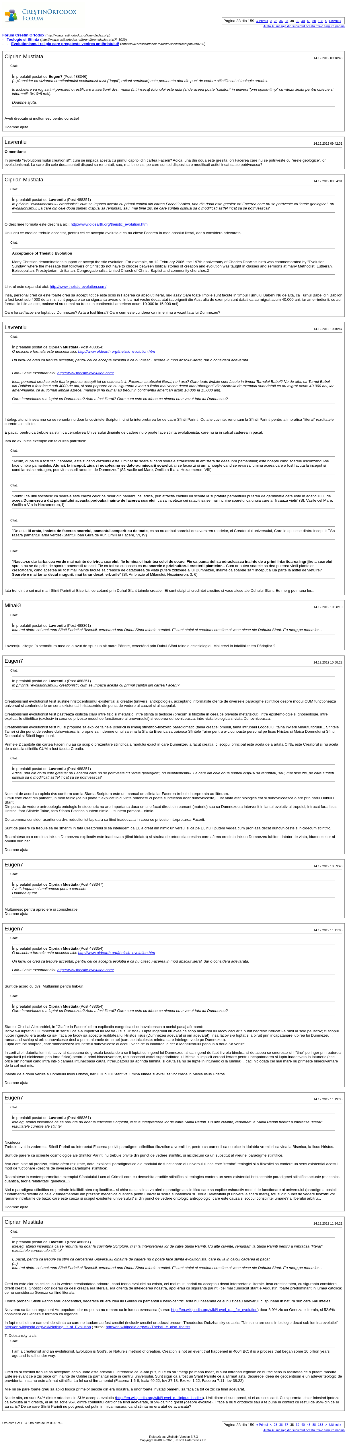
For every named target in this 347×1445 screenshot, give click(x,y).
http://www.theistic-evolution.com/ (78, 286)
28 (275, 21)
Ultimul (335, 21)
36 (281, 21)
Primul (262, 21)
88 (314, 21)
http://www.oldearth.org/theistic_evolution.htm (109, 224)
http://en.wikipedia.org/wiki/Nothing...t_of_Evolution (48, 1327)
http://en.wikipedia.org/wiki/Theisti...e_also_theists (148, 1327)
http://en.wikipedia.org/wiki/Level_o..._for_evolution (214, 1310)
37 (286, 21)
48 (308, 21)
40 (303, 21)
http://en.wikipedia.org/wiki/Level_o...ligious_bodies (159, 1398)
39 (297, 21)
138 (320, 21)
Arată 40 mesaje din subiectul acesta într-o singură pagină (304, 26)
